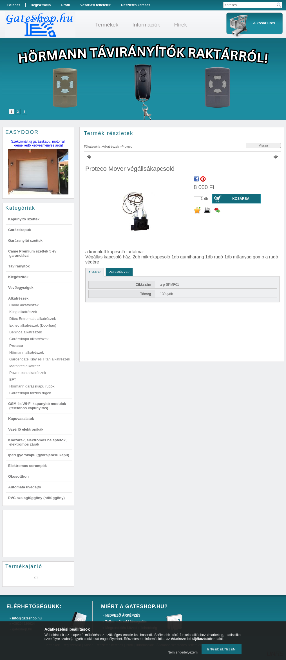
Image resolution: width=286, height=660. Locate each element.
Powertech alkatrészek (27, 373)
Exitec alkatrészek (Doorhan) (32, 325)
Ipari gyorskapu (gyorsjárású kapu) (38, 455)
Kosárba (240, 199)
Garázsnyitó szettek (25, 240)
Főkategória (92, 146)
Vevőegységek (20, 287)
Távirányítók (19, 266)
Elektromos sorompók (27, 466)
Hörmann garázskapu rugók (31, 386)
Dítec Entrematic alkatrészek (32, 318)
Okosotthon (18, 476)
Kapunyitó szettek (23, 219)
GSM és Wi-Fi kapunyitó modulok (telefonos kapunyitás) (37, 406)
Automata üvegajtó (24, 487)
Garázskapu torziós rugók (30, 393)
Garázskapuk (19, 230)
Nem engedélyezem (182, 652)
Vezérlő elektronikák (25, 429)
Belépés (13, 5)
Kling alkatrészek (23, 312)
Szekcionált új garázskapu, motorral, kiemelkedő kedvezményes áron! (38, 143)
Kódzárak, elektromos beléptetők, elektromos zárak (37, 442)
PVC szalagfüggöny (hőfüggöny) (36, 498)
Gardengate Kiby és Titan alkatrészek (39, 359)
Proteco (16, 346)
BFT (12, 379)
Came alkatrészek (24, 305)
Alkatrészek (18, 298)
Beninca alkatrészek (25, 332)
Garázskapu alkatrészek (28, 339)
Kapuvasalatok (21, 419)
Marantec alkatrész (24, 366)
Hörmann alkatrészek (26, 352)
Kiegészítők (18, 277)
